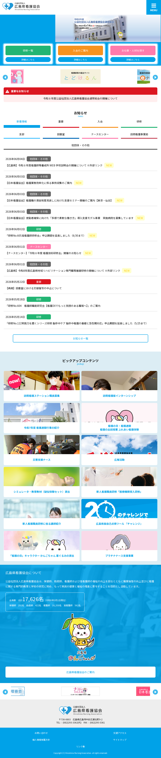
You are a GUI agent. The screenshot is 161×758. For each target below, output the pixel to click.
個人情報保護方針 (41, 739)
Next (154, 76)
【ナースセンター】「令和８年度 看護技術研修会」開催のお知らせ (49, 253)
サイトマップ (119, 739)
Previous (4, 76)
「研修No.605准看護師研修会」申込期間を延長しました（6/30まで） (51, 235)
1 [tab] (78, 38)
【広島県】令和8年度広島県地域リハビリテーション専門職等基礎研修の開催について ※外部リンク (68, 270)
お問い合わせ (41, 732)
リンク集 (80, 746)
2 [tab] (83, 38)
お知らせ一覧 (80, 338)
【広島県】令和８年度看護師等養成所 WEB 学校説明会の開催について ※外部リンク (59, 165)
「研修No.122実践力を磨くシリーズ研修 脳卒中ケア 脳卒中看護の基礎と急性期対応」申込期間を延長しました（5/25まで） (76, 323)
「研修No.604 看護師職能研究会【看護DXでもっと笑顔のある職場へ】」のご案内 (52, 306)
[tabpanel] (80, 28)
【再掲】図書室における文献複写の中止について (33, 288)
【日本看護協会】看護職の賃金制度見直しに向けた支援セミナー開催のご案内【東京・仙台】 (64, 200)
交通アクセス (119, 732)
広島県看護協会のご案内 (80, 672)
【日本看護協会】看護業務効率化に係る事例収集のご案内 (44, 183)
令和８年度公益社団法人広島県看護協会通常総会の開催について (80, 98)
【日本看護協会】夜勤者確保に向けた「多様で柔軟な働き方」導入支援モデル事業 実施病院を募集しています (75, 218)
